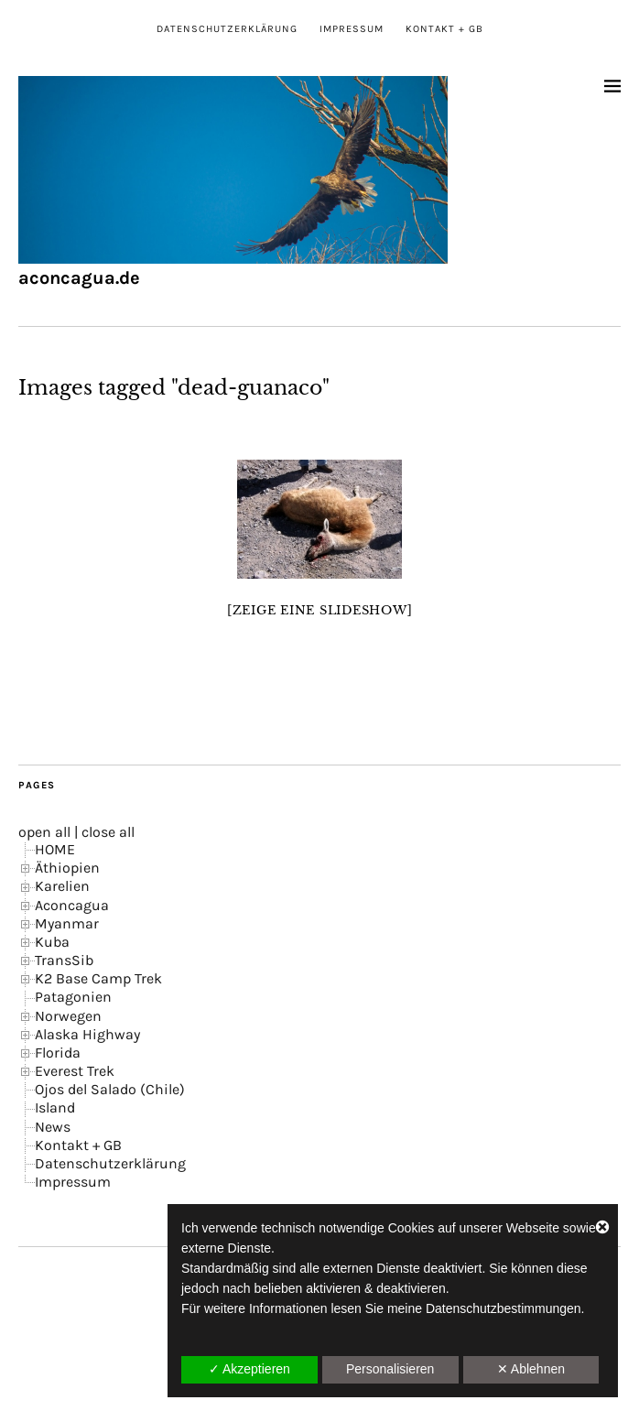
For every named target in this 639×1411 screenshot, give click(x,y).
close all (108, 832)
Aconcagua (72, 905)
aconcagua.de (79, 277)
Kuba (52, 941)
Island (55, 1107)
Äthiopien (67, 867)
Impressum (352, 29)
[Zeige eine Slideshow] (320, 610)
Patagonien (73, 996)
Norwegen (68, 1016)
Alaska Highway (87, 1034)
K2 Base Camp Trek (98, 978)
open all (44, 832)
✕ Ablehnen (531, 1369)
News (52, 1126)
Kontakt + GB (444, 29)
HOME (55, 849)
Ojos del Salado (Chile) (110, 1089)
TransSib (64, 960)
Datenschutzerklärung (227, 29)
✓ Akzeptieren (249, 1369)
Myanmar (67, 923)
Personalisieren (390, 1369)
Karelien (62, 886)
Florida (58, 1052)
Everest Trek (74, 1071)
